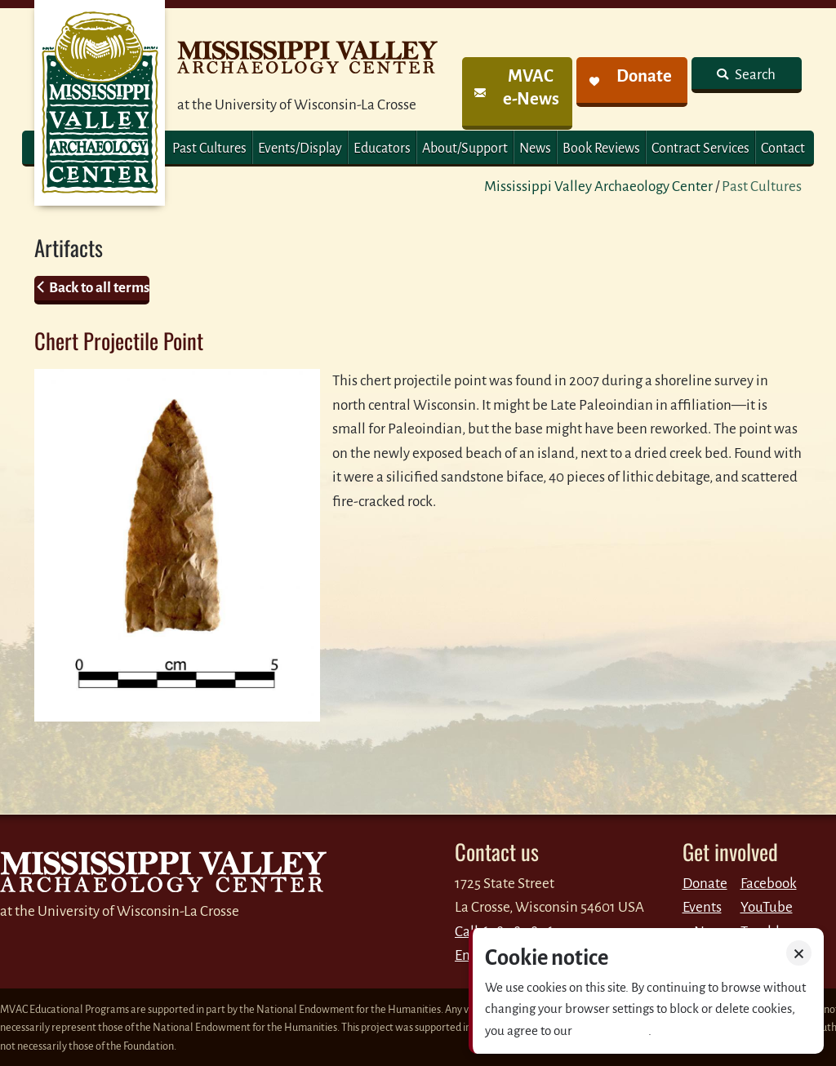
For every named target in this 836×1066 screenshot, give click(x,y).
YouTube (766, 907)
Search (754, 74)
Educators (382, 148)
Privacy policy (611, 1030)
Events (702, 907)
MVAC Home (99, 103)
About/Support (465, 148)
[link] (517, 93)
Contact (783, 148)
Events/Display (300, 148)
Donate (705, 883)
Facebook (768, 883)
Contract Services (700, 148)
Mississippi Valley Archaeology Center (598, 186)
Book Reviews (601, 148)
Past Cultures (209, 148)
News (535, 148)
